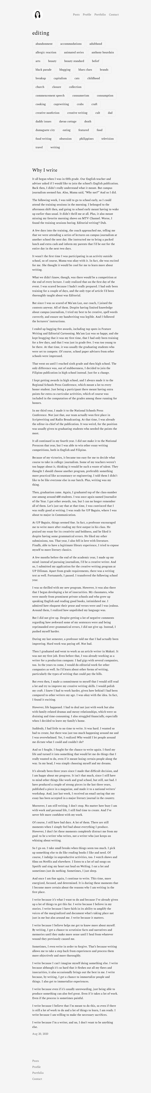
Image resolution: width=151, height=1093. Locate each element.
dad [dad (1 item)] (110, 113)
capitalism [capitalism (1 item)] (60, 78)
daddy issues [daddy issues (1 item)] (43, 121)
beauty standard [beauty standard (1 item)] (74, 61)
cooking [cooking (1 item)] (41, 104)
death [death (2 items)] (87, 121)
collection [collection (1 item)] (75, 87)
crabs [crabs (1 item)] (80, 104)
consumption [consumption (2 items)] (105, 96)
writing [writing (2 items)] (55, 147)
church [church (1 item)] (40, 87)
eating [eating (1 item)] (67, 130)
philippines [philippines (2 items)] (86, 139)
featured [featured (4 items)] (83, 130)
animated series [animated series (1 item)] (74, 52)
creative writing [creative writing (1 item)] (77, 113)
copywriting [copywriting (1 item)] (61, 104)
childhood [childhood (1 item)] (93, 78)
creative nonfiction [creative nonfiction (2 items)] (47, 113)
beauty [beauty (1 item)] (52, 61)
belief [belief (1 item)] (95, 61)
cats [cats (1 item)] (77, 78)
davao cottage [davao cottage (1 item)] (67, 121)
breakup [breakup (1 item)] (41, 78)
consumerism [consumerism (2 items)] (80, 96)
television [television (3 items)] (107, 139)
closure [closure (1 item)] (56, 87)
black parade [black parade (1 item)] (44, 70)
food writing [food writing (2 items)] (44, 139)
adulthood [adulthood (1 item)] (95, 44)
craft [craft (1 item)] (94, 104)
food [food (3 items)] (99, 130)
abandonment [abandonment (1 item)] (44, 44)
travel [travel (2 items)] (39, 147)
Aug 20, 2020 (40, 1034)
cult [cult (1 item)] (97, 113)
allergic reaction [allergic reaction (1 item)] (46, 52)
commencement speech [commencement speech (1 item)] (50, 96)
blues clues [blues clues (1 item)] (85, 70)
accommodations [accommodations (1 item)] (71, 44)
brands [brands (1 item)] (104, 70)
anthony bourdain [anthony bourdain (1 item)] (103, 52)
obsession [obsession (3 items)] (65, 139)
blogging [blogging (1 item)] (65, 70)
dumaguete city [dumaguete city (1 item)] (45, 130)
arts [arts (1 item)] (38, 61)
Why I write (44, 170)
